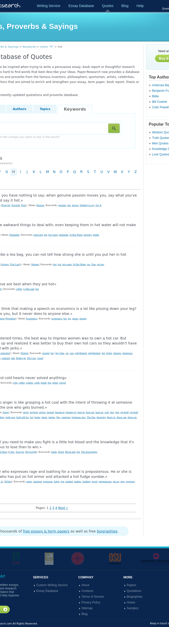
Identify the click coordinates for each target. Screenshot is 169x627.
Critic (12, 452)
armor (29, 481)
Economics (31, 318)
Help (140, 6)
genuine (62, 205)
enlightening (94, 353)
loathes (77, 481)
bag (55, 264)
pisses (75, 318)
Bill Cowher (159, 102)
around (45, 353)
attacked (37, 481)
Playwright (30, 452)
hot (69, 205)
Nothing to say (87, 205)
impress (117, 353)
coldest (29, 382)
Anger (6, 412)
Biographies (135, 596)
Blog (124, 6)
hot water (53, 234)
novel (94, 481)
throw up (132, 417)
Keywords (29, 46)
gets (117, 412)
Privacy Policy (91, 602)
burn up (99, 412)
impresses (127, 353)
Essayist (6, 205)
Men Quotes (160, 143)
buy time (59, 353)
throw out (121, 417)
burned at (60, 412)
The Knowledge (89, 452)
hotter (109, 353)
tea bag (100, 264)
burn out (90, 412)
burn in (81, 412)
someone (65, 417)
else (112, 412)
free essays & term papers (46, 531)
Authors (19, 109)
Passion (40, 205)
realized (6, 358)
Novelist (15, 205)
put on (116, 481)
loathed (69, 481)
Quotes (107, 6)
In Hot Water (76, 234)
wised (40, 358)
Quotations (134, 591)
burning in (71, 412)
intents (51, 417)
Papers (131, 585)
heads (44, 382)
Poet (23, 205)
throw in (111, 417)
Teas (93, 264)
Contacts (87, 591)
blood (61, 452)
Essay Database (81, 6)
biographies (107, 531)
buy (52, 353)
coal (106, 412)
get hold (124, 412)
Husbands (14, 234)
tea (88, 264)
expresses (47, 481)
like (58, 417)
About (85, 585)
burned (50, 412)
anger (26, 412)
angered (34, 412)
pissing (82, 318)
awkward (38, 234)
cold (15, 382)
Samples (133, 608)
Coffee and (28, 289)
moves (75, 205)
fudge (57, 481)
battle (54, 452)
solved (62, 382)
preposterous (105, 481)
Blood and (70, 452)
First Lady (15, 264)
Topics (45, 109)
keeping (88, 234)
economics (56, 318)
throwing (101, 417)
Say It (99, 205)
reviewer (130, 481)
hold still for (22, 417)
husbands (63, 234)
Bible (155, 96)
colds (37, 382)
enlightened (81, 353)
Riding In (21, 358)
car (67, 353)
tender (96, 234)
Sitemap (87, 608)
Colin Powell (160, 107)
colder (22, 382)
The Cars (31, 358)
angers (42, 412)
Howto (131, 602)
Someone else (78, 417)
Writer (8, 481)
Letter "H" (47, 46)
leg (69, 318)
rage (122, 481)
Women (35, 264)
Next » (63, 508)
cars (72, 353)
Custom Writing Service (52, 585)
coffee (19, 289)
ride (13, 358)
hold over (10, 417)
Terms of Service (93, 596)
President (10, 318)
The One (91, 417)
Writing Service (49, 6)
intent (44, 417)
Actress (5, 264)
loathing (86, 481)
